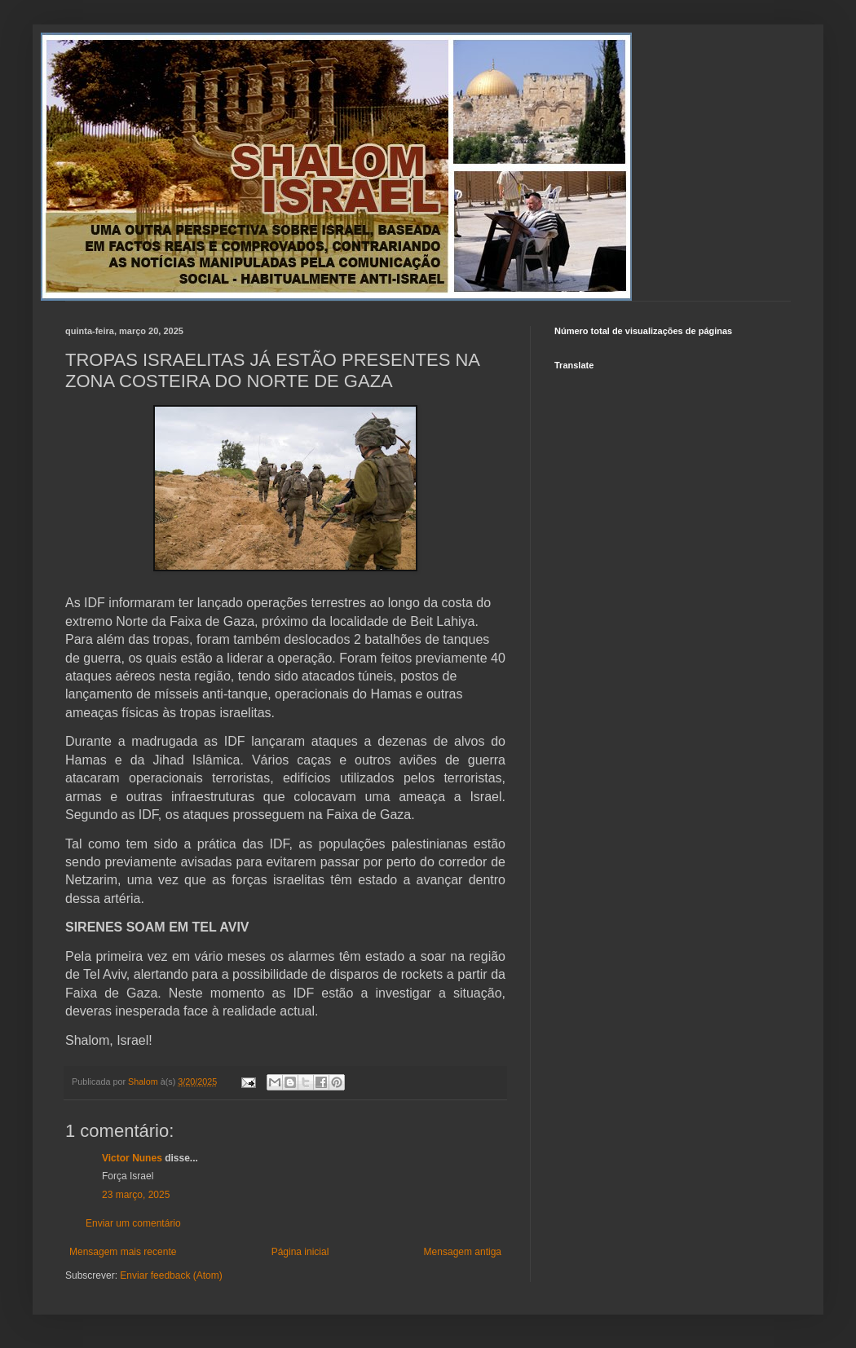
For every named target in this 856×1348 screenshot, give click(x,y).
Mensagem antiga (462, 1252)
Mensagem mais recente (122, 1252)
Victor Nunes (132, 1158)
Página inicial (300, 1252)
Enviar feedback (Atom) (171, 1275)
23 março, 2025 (136, 1194)
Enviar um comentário (133, 1223)
